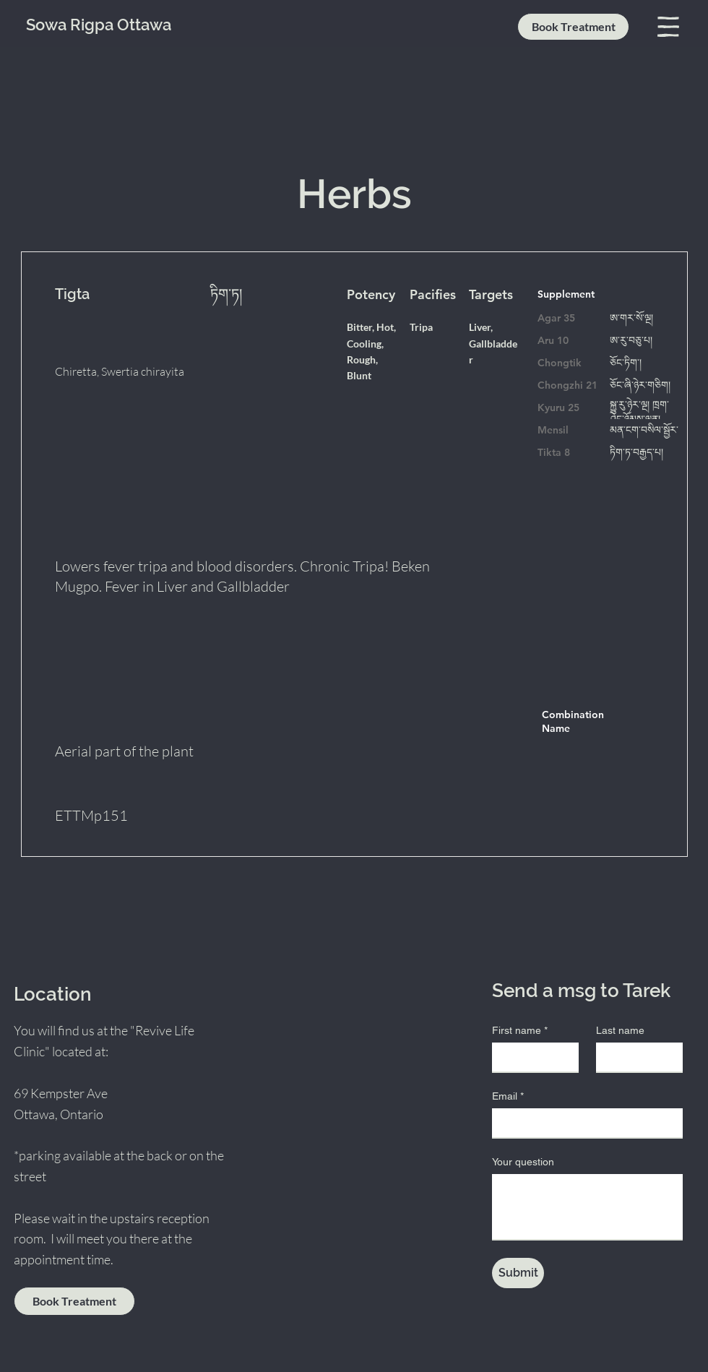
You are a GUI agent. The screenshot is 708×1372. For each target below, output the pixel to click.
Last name (620, 1030)
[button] (668, 27)
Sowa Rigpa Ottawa (98, 24)
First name (520, 1030)
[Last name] (635, 1057)
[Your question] (587, 1206)
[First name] (531, 1057)
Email (508, 1096)
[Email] (583, 1122)
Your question (523, 1162)
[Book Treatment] (573, 26)
